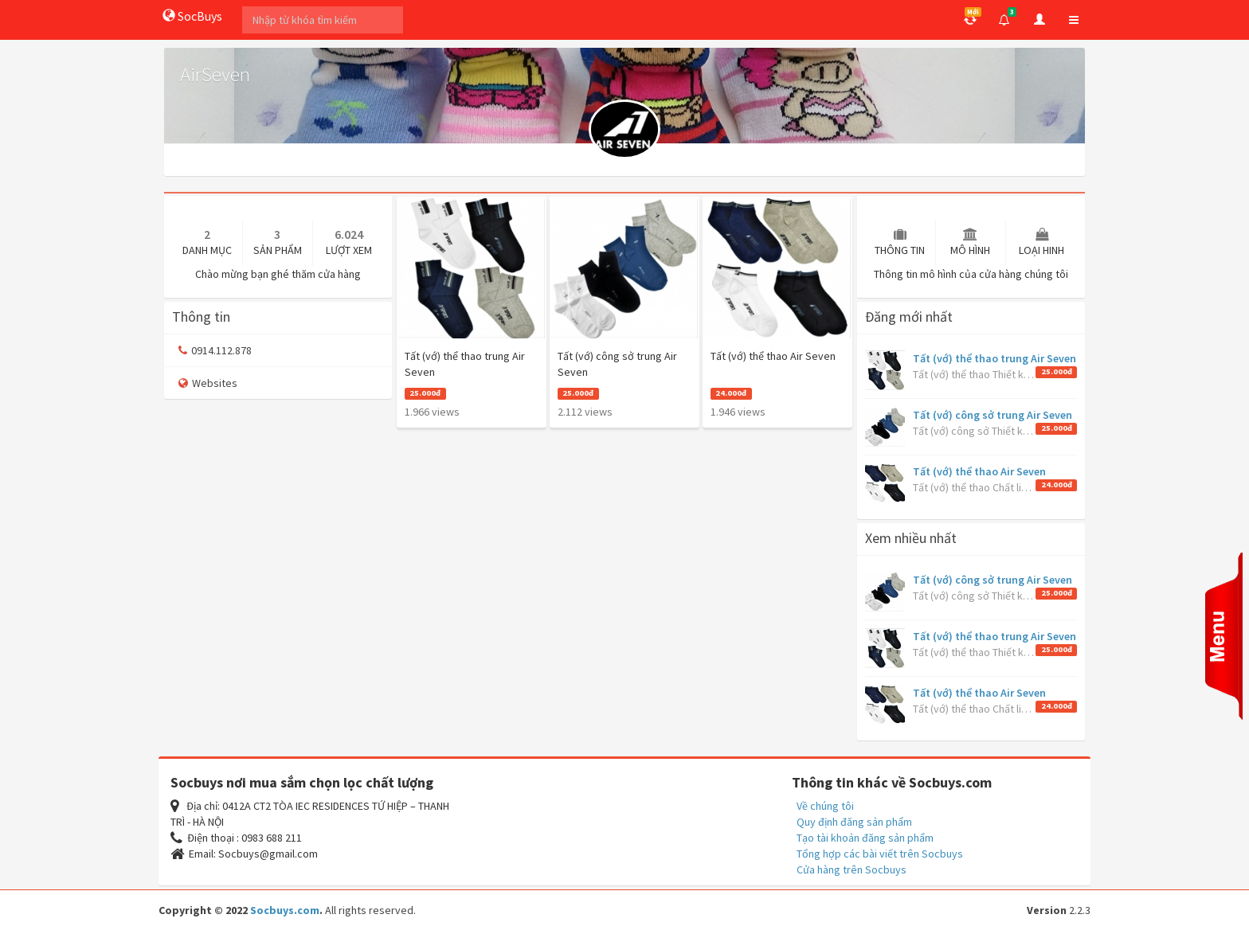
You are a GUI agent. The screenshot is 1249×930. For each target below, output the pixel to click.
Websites (207, 383)
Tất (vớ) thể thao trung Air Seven (994, 358)
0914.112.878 (215, 350)
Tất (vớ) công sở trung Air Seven (992, 415)
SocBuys (192, 16)
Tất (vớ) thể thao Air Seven (979, 471)
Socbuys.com (284, 910)
